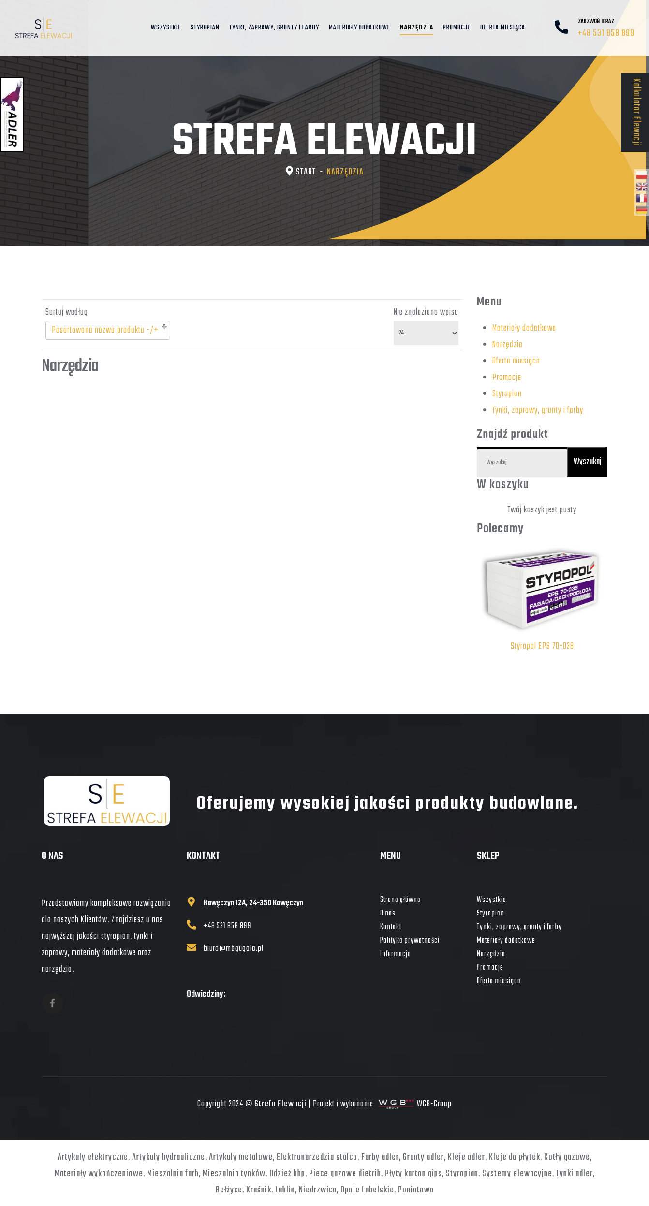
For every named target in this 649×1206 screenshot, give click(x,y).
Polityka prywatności (410, 940)
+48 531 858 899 (606, 34)
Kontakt (390, 927)
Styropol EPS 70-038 (542, 646)
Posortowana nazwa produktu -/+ (105, 330)
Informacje (395, 954)
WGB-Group (434, 1107)
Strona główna (400, 900)
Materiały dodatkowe (359, 28)
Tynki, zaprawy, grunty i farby (274, 28)
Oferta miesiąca (502, 28)
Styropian (205, 28)
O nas (388, 913)
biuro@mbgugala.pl (234, 951)
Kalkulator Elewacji (636, 112)
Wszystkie (166, 28)
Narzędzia (416, 28)
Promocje (457, 28)
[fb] (52, 1003)
